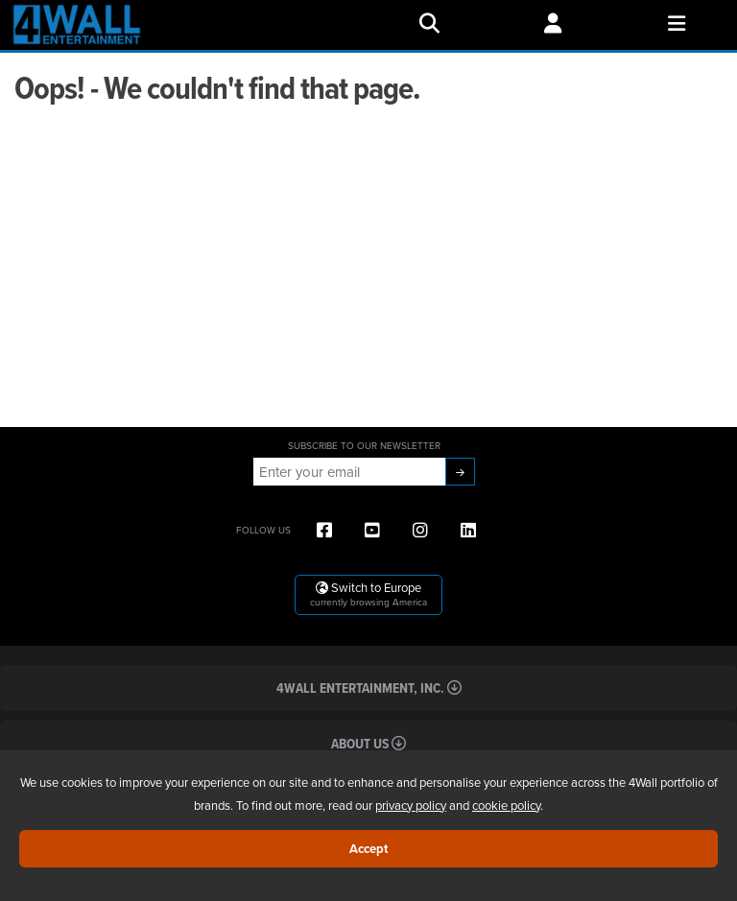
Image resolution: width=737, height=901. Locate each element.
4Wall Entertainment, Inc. (369, 687)
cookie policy (506, 805)
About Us (368, 743)
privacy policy (410, 805)
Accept (368, 849)
